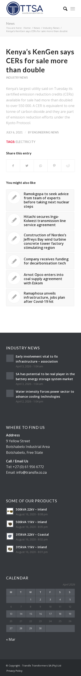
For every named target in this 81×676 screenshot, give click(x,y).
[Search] (63, 8)
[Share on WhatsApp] (40, 166)
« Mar (10, 639)
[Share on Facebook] (13, 166)
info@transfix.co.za (31, 472)
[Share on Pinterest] (54, 166)
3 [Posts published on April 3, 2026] (50, 599)
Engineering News (45, 132)
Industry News (17, 77)
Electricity (25, 142)
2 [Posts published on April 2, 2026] (40, 599)
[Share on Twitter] (26, 166)
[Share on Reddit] (68, 166)
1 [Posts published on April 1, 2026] (30, 599)
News (10, 23)
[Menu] (72, 8)
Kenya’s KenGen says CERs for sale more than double (40, 60)
